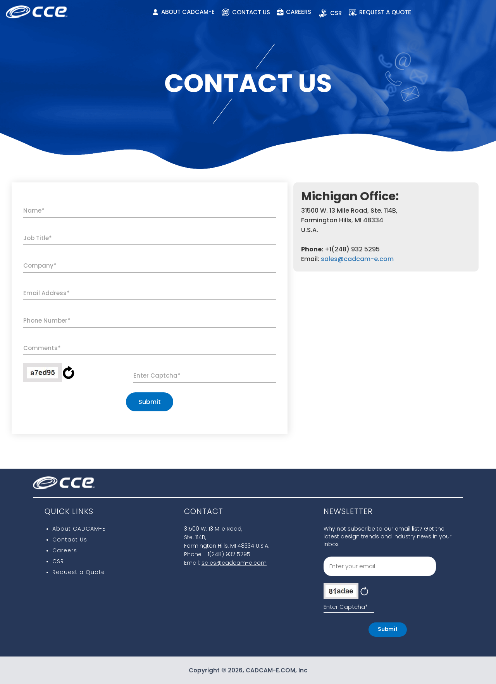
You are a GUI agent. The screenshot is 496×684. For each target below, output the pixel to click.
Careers (64, 550)
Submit (149, 401)
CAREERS (293, 12)
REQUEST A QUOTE (379, 12)
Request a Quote (78, 572)
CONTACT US (245, 12)
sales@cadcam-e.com (357, 258)
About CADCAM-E (78, 529)
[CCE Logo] (37, 9)
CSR (330, 13)
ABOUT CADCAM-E (184, 12)
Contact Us (69, 539)
